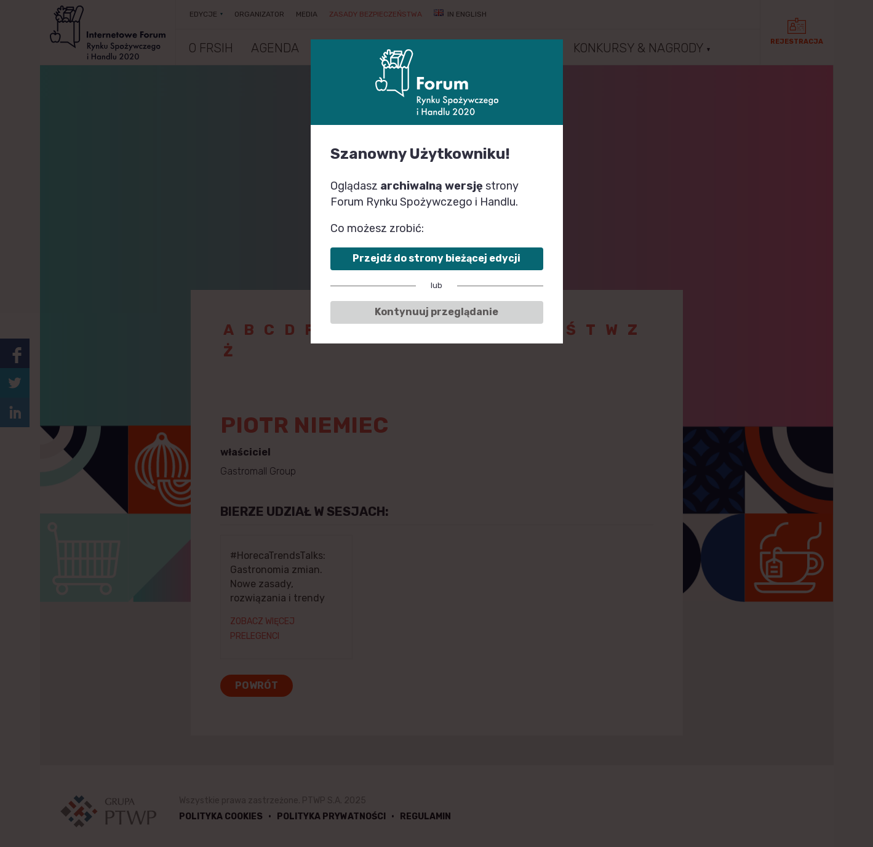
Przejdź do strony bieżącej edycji (436, 258)
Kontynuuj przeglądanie (436, 312)
